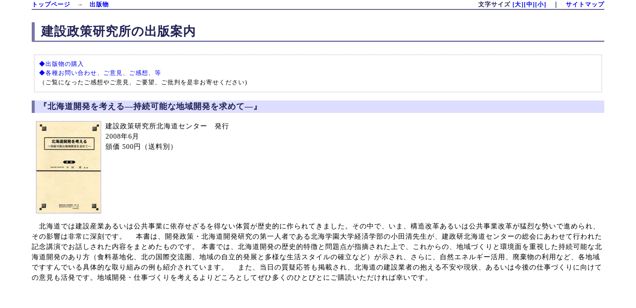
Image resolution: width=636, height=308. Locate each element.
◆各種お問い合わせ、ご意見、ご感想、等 (100, 72)
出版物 (99, 4)
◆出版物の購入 (61, 63)
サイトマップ (585, 4)
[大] (518, 4)
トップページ (51, 4)
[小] (540, 4)
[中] (529, 4)
